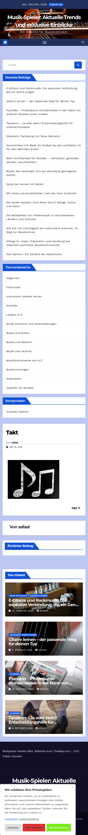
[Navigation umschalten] (44, 42)
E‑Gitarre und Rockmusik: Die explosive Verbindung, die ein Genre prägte (44, 604)
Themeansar (76, 819)
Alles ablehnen (34, 827)
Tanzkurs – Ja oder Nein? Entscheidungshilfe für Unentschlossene (33, 722)
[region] (38, 809)
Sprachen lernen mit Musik (24, 184)
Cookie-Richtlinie (29, 819)
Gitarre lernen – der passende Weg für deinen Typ (40, 101)
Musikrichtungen (17, 369)
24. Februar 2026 (23, 611)
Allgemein (13, 278)
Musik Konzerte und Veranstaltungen (31, 323)
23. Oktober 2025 (23, 689)
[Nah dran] (72, 787)
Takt (12, 432)
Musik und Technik (19, 351)
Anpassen (13, 827)
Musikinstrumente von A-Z (24, 360)
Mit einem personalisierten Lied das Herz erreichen (41, 193)
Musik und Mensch (19, 342)
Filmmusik (13, 287)
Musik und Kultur (18, 333)
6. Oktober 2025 (22, 728)
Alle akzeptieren (58, 827)
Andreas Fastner (17, 411)
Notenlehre (13, 378)
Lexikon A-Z (14, 314)
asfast (14, 442)
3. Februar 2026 (22, 650)
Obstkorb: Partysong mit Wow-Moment (33, 136)
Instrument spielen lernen (24, 296)
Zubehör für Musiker (20, 387)
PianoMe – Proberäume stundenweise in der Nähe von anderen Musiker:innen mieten (39, 683)
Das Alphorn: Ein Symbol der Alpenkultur (34, 254)
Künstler (12, 305)
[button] (83, 42)
